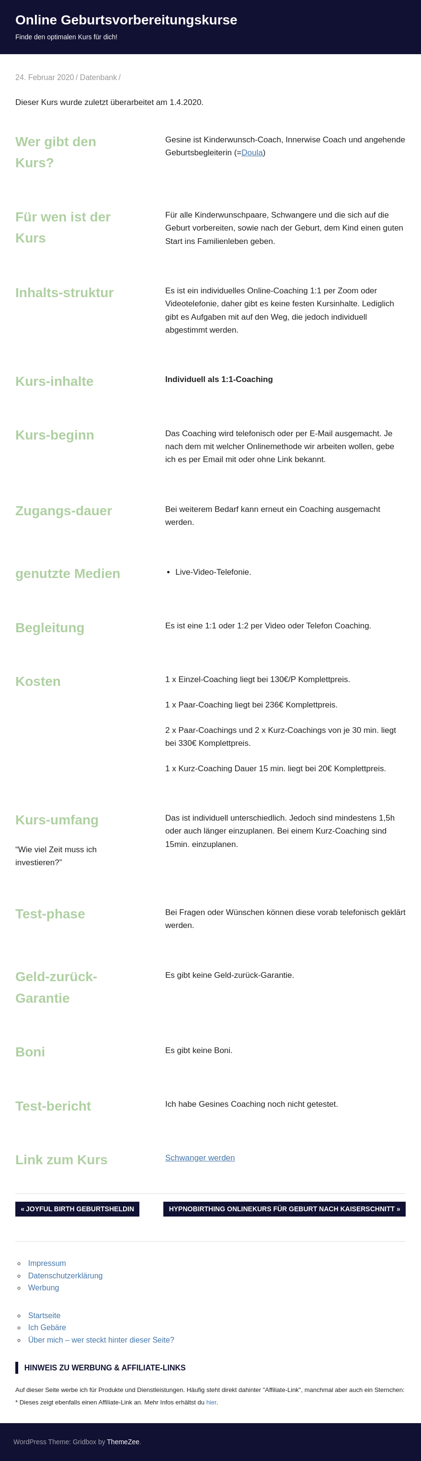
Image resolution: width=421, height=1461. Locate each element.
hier (211, 1402)
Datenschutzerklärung (65, 1276)
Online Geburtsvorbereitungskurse (126, 19)
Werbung (43, 1288)
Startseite (44, 1315)
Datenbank (98, 77)
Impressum (47, 1263)
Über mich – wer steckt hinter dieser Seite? (101, 1340)
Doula (251, 152)
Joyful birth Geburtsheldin (79, 1210)
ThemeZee (123, 1442)
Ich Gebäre (47, 1327)
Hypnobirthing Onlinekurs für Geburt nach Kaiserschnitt (282, 1210)
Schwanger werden (200, 1157)
